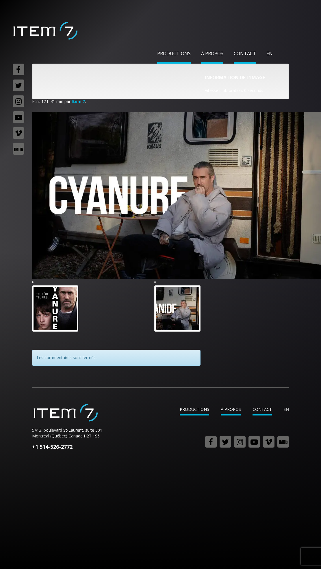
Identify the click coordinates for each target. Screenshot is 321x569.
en (269, 53)
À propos (212, 53)
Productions (174, 53)
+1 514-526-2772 (52, 446)
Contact (245, 53)
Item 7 (45, 31)
